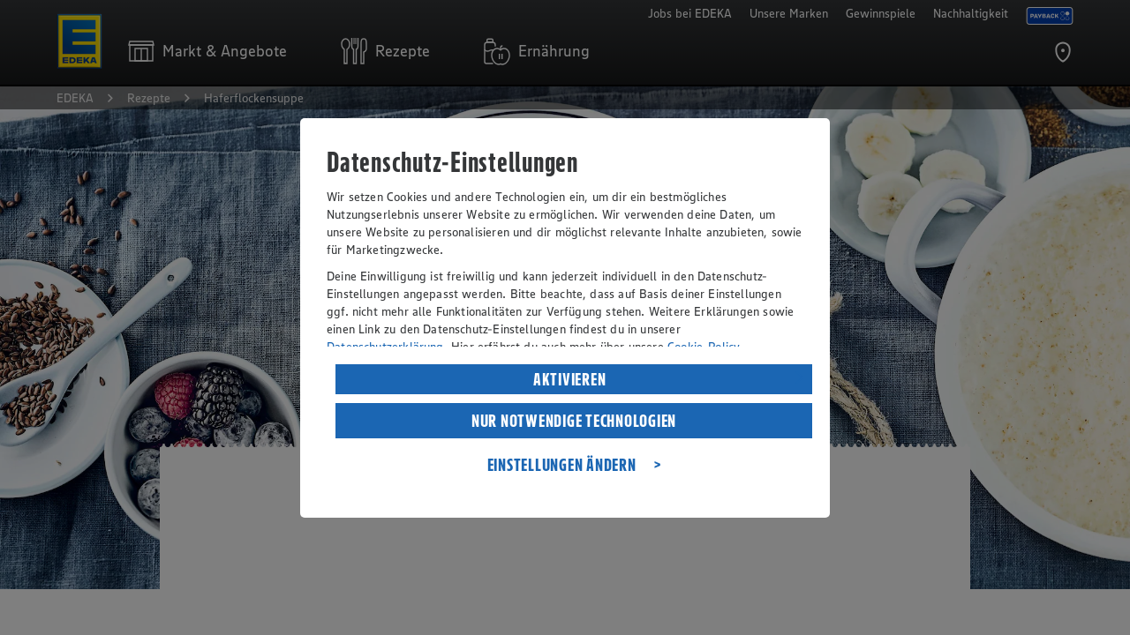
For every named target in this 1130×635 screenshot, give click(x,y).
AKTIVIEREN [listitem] (569, 379)
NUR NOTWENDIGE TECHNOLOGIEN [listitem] (573, 420)
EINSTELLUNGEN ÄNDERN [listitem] (562, 464)
